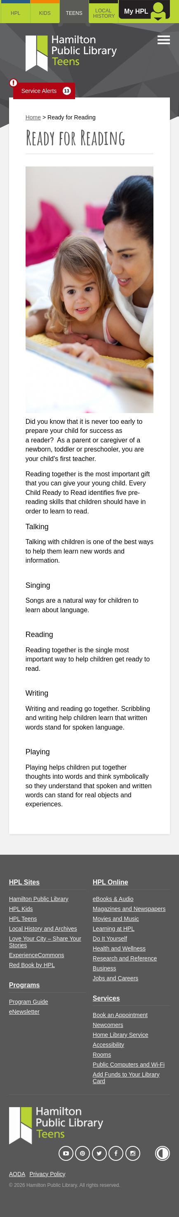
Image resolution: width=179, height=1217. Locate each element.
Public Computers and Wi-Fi (129, 1064)
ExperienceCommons (36, 955)
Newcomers (108, 1025)
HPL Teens (23, 918)
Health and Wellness (119, 948)
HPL (15, 13)
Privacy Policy (47, 1174)
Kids (45, 13)
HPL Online (110, 882)
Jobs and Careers (116, 978)
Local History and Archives (43, 928)
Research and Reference (125, 958)
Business (104, 968)
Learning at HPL (113, 928)
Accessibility (108, 1044)
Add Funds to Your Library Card (126, 1077)
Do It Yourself (110, 938)
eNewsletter (24, 1011)
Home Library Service (120, 1035)
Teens (74, 13)
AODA (17, 1174)
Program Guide (28, 1001)
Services (106, 998)
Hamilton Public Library (38, 899)
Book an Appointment (120, 1015)
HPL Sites (24, 882)
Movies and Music (116, 918)
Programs (24, 985)
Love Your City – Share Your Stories (45, 941)
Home (33, 117)
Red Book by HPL (32, 965)
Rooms (102, 1054)
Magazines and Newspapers (129, 909)
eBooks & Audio (113, 899)
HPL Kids (21, 909)
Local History (104, 13)
